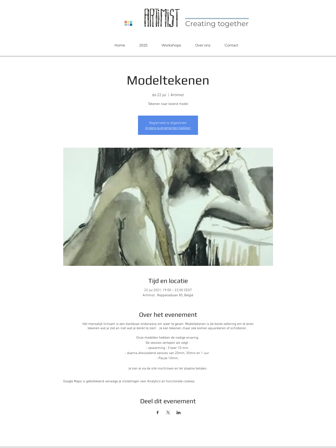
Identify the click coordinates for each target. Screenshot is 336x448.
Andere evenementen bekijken (168, 128)
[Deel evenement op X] (168, 412)
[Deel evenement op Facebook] (158, 412)
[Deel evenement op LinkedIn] (179, 412)
